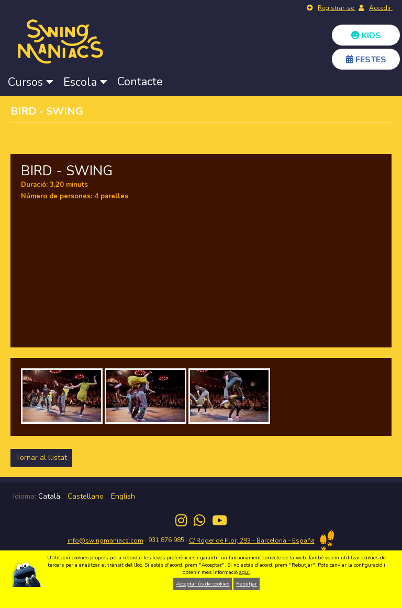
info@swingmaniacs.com (105, 540)
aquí (244, 572)
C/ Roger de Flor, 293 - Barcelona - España (252, 540)
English (123, 496)
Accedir (381, 8)
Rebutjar (246, 584)
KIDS (366, 35)
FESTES (366, 59)
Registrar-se (336, 8)
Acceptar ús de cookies (202, 584)
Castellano (86, 496)
